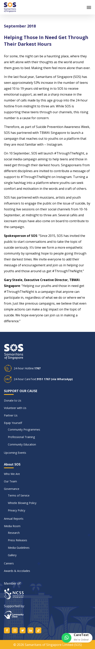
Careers (9, 563)
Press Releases (17, 540)
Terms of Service (19, 495)
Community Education (22, 444)
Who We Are (12, 474)
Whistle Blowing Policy (22, 503)
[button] (89, 7)
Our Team (10, 481)
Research (14, 533)
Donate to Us (12, 400)
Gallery (12, 555)
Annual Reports (13, 518)
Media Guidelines (19, 548)
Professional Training (21, 437)
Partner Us (11, 415)
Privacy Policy (16, 510)
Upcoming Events (15, 453)
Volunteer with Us (15, 408)
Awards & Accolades (17, 571)
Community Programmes (24, 429)
